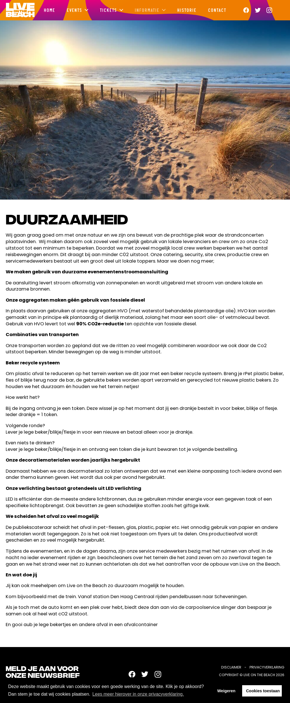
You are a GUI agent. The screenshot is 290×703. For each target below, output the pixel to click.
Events (74, 10)
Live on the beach (20, 10)
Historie (186, 10)
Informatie (147, 10)
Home (49, 10)
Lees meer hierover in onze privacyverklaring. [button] (138, 694)
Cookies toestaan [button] (263, 691)
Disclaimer (231, 667)
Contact (217, 10)
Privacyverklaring (267, 667)
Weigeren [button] (226, 691)
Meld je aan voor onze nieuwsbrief (43, 673)
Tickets (108, 10)
